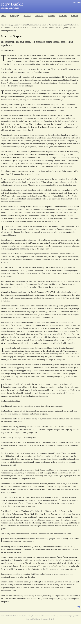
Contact (74, 15)
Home (3, 15)
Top (78, 606)
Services (51, 15)
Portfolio (63, 15)
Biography (14, 15)
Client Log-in (76, 2)
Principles (39, 15)
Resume (27, 15)
